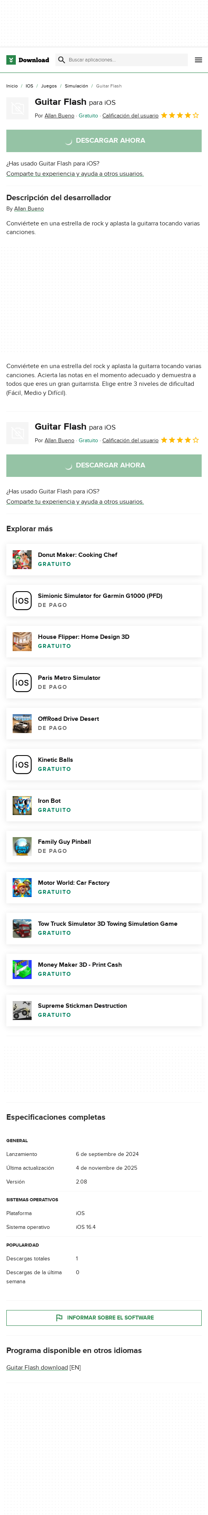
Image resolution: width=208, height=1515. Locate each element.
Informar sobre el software (104, 1318)
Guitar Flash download (37, 1368)
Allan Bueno (29, 208)
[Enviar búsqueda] (61, 60)
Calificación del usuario (151, 115)
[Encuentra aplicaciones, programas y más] (121, 60)
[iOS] (29, 86)
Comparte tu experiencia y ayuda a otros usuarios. (75, 174)
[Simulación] (76, 86)
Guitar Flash (75, 102)
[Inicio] (12, 86)
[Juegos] (49, 86)
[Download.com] (27, 60)
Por (54, 115)
